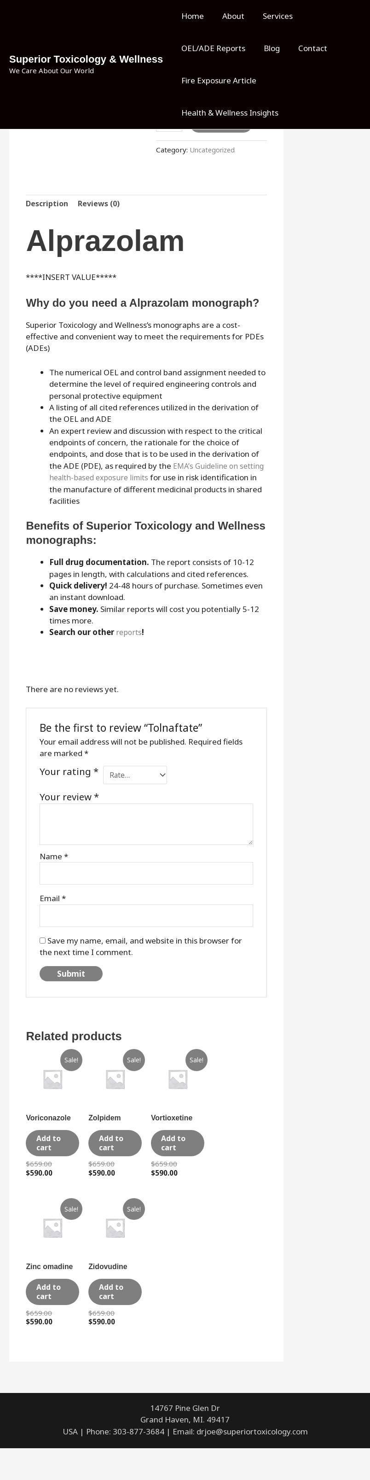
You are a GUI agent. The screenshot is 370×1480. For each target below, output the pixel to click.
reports (129, 633)
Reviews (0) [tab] (102, 204)
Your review (69, 798)
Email (53, 902)
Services (271, 16)
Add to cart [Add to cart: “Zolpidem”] (113, 1155)
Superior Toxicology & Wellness (86, 59)
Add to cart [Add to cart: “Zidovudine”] (113, 1317)
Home (191, 16)
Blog (268, 48)
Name (54, 858)
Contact (305, 48)
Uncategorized (214, 149)
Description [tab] (48, 204)
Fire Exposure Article (217, 80)
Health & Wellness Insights (228, 112)
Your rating (69, 773)
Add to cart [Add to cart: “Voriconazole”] (51, 1155)
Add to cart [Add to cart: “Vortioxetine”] (176, 1155)
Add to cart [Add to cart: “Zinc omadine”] (51, 1317)
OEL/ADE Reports (212, 48)
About (229, 16)
